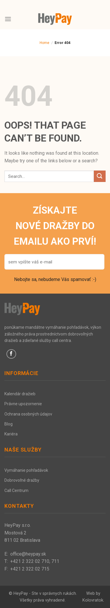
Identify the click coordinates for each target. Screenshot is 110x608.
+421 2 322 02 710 (29, 561)
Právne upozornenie (23, 403)
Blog (8, 424)
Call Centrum (16, 490)
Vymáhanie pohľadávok (26, 470)
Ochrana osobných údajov (28, 414)
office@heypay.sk (28, 554)
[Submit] (100, 176)
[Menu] (7, 19)
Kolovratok (92, 600)
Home (44, 43)
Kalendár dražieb (19, 393)
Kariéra (11, 434)
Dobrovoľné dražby (21, 480)
